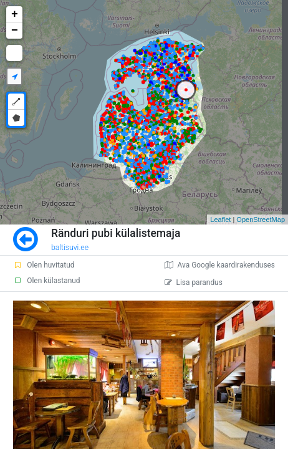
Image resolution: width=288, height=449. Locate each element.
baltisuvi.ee (70, 247)
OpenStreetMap (260, 219)
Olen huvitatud (43, 265)
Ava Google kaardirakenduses (220, 265)
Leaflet (220, 219)
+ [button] (14, 14)
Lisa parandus (194, 282)
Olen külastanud (46, 280)
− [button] (14, 30)
